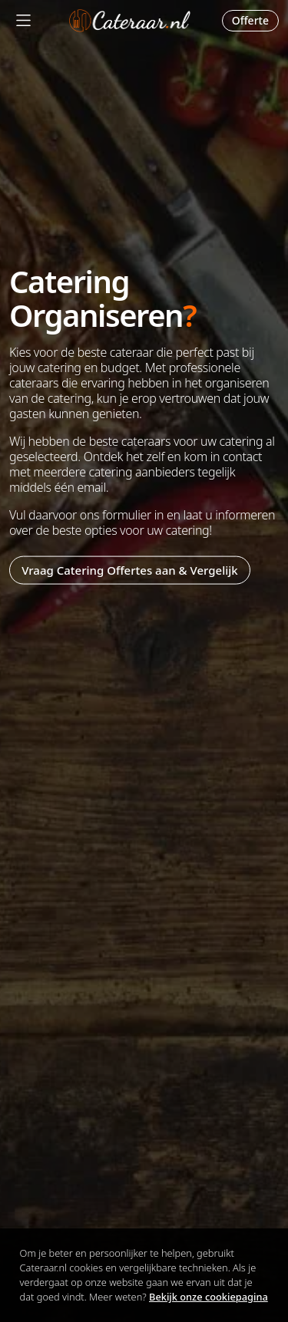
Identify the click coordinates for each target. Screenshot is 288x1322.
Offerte (250, 20)
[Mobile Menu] (23, 20)
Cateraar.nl (129, 21)
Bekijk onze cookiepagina (208, 1297)
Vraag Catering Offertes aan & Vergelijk (130, 570)
